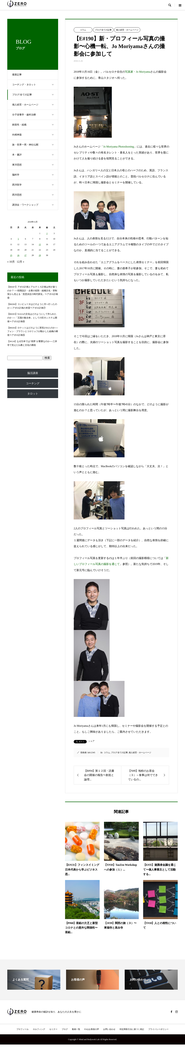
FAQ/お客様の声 (91, 1029)
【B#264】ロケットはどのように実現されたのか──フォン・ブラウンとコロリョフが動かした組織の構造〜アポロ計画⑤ (32, 331)
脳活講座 (32, 373)
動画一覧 (76, 1029)
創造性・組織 (35, 125)
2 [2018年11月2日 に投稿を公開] (46, 233)
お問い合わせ (109, 1029)
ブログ (65, 1029)
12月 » (20, 261)
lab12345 (91, 752)
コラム (83, 30)
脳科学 (35, 175)
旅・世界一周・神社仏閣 (35, 145)
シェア (91, 741)
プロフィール (22, 1029)
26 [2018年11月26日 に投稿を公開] (18, 255)
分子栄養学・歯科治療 (35, 115)
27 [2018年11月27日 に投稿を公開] (25, 255)
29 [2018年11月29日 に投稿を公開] (40, 255)
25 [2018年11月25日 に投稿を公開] (11, 255)
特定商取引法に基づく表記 (132, 1029)
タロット (32, 393)
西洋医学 (35, 185)
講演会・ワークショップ (35, 205)
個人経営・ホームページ (35, 105)
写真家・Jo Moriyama (137, 71)
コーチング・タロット (35, 85)
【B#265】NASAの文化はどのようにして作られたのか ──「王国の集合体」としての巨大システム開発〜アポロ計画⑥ (32, 318)
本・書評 (35, 155)
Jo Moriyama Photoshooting (118, 146)
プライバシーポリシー (158, 1029)
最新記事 (17, 74)
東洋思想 (35, 165)
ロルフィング (39, 1029)
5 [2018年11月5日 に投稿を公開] (18, 239)
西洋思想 (35, 195)
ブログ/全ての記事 (35, 95)
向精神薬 (35, 135)
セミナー (53, 1029)
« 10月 (11, 261)
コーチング (32, 383)
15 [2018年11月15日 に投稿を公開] (40, 244)
